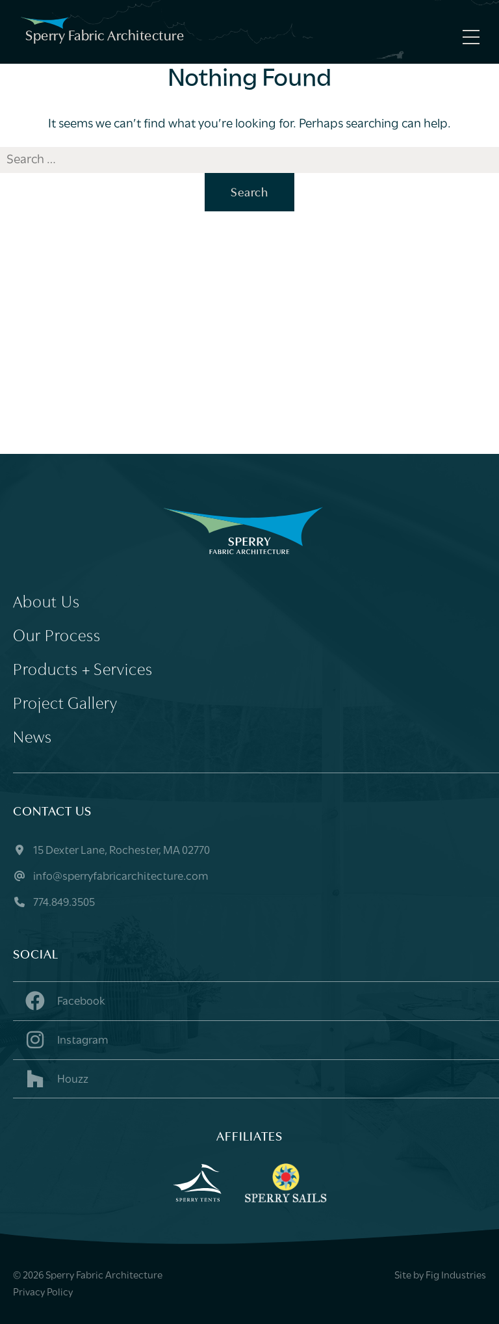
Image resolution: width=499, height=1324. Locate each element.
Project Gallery (65, 704)
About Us (46, 603)
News (32, 738)
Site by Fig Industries (440, 1276)
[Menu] (468, 37)
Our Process (57, 637)
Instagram (66, 1040)
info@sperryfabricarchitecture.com (111, 877)
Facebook (64, 1001)
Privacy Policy (43, 1293)
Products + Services (83, 671)
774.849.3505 (54, 903)
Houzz (55, 1079)
